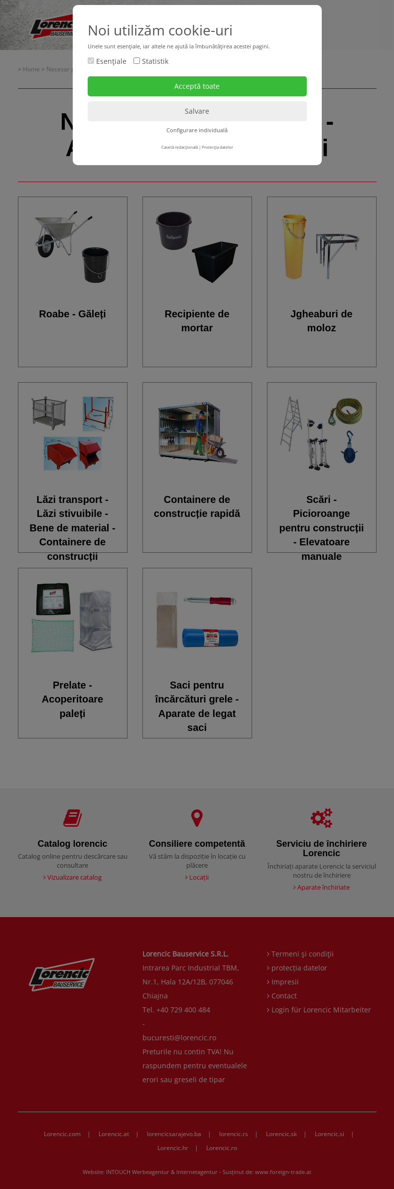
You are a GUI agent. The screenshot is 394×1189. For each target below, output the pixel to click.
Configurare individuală (197, 130)
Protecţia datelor (217, 147)
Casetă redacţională (179, 147)
